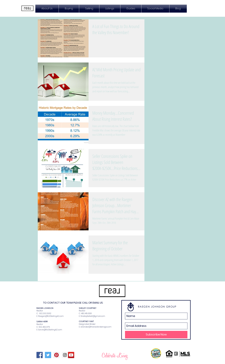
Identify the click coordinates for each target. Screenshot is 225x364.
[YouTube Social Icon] (71, 355)
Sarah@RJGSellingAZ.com (50, 329)
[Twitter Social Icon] (48, 355)
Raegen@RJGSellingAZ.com (51, 316)
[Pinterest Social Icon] (56, 355)
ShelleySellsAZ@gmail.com (93, 316)
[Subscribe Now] (156, 334)
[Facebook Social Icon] (39, 355)
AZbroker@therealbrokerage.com (96, 326)
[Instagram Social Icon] (65, 355)
